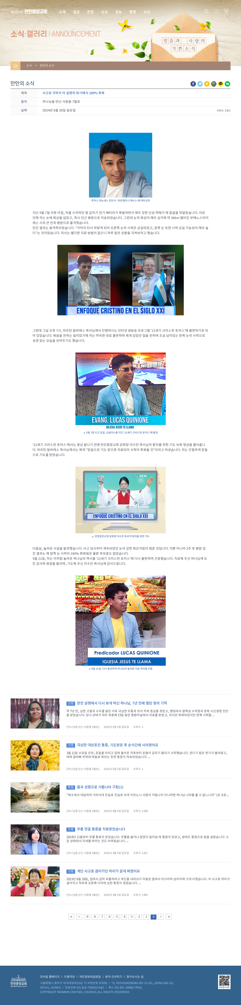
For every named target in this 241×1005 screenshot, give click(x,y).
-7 (101, 916)
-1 (146, 916)
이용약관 (69, 976)
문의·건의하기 (113, 976)
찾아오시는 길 (135, 976)
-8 (94, 916)
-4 (124, 916)
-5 (116, 916)
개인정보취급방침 (90, 976)
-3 (131, 916)
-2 (138, 916)
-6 (109, 916)
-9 (87, 916)
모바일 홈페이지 (50, 976)
